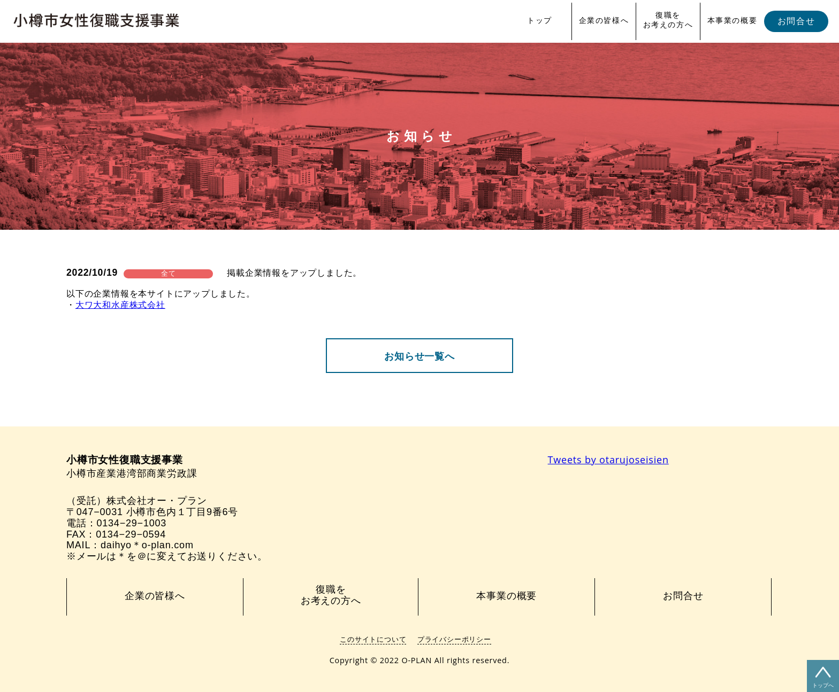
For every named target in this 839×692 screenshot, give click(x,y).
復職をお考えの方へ (668, 20)
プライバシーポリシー (454, 639)
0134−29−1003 (131, 523)
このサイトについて (373, 639)
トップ (539, 20)
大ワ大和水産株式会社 (120, 304)
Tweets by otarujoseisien (608, 459)
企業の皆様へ (604, 20)
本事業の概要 (732, 20)
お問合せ (796, 21)
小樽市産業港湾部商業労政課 (131, 466)
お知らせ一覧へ (419, 356)
